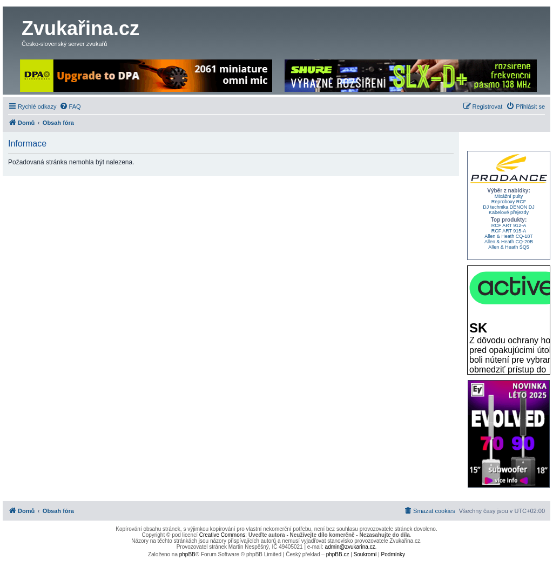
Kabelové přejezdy (509, 212)
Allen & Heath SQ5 (508, 247)
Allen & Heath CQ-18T (508, 236)
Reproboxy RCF (509, 201)
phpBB (187, 554)
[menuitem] (70, 106)
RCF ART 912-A (509, 225)
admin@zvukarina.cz (350, 547)
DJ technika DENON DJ (509, 207)
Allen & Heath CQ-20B (508, 241)
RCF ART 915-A (509, 231)
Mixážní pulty (509, 196)
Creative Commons (222, 535)
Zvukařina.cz (80, 28)
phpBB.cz (337, 554)
